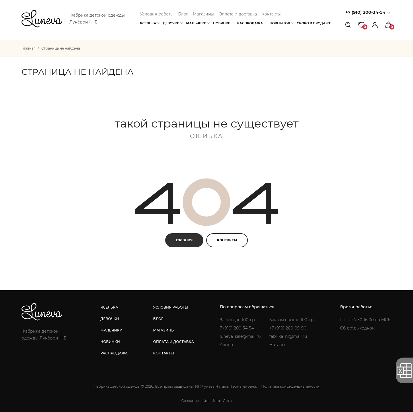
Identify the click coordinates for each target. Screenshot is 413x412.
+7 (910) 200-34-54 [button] (365, 12)
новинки (110, 342)
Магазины (203, 14)
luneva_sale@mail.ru (240, 336)
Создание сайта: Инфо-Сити (206, 401)
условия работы (170, 307)
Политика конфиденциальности (290, 386)
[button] (375, 25)
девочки (109, 319)
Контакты (271, 14)
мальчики (111, 330)
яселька (109, 307)
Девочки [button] (171, 23)
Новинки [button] (222, 23)
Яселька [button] (148, 23)
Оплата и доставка (238, 14)
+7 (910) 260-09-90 (287, 328)
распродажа (114, 353)
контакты (227, 239)
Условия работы (157, 14)
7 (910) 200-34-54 (237, 328)
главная (184, 239)
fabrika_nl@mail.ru (288, 336)
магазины (164, 330)
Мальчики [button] (196, 23)
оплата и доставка (173, 342)
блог (158, 319)
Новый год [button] (280, 23)
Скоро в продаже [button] (314, 23)
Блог (183, 14)
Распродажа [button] (250, 23)
